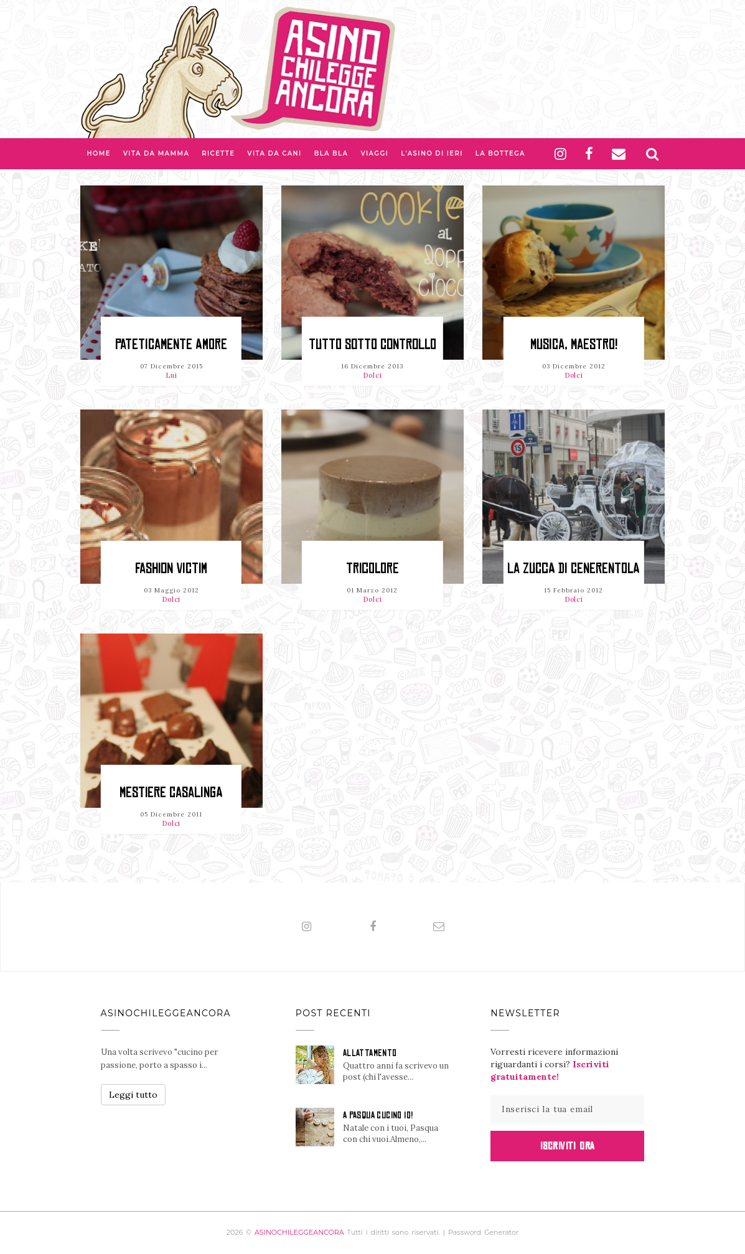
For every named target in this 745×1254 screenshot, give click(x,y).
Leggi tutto (133, 1094)
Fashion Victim (171, 568)
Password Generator (483, 1232)
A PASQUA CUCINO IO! (378, 1115)
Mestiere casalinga (171, 792)
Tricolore (372, 568)
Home (98, 153)
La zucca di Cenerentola (573, 568)
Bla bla (331, 153)
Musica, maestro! (573, 344)
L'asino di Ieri (432, 153)
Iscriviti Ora (567, 1145)
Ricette (218, 153)
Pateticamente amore (171, 344)
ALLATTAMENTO (370, 1053)
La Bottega (500, 153)
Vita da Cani (274, 153)
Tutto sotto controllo (372, 344)
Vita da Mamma (156, 153)
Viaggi (374, 153)
